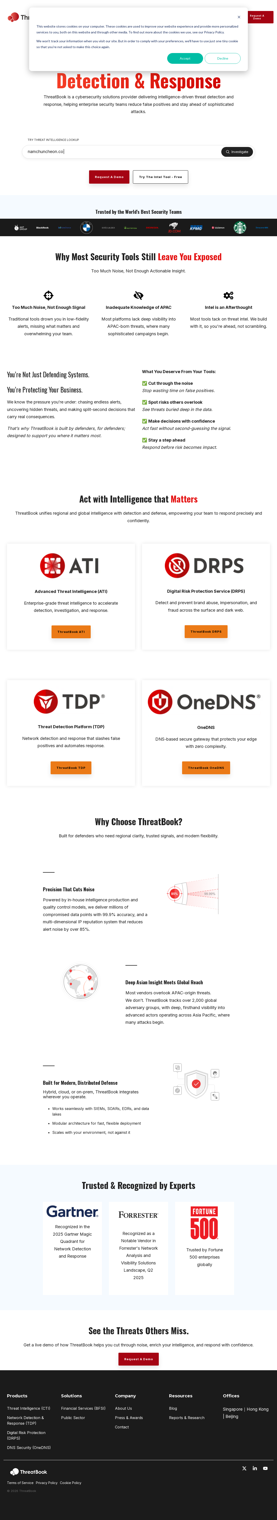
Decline (222, 58)
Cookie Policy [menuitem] (70, 1483)
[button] (245, 1469)
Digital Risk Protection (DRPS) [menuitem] (27, 1435)
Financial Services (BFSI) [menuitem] (83, 1408)
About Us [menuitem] (123, 1408)
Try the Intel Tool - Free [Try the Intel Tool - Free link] (160, 177)
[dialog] (138, 39)
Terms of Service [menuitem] (20, 1483)
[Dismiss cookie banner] (239, 18)
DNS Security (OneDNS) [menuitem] (29, 1447)
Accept (185, 58)
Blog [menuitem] (173, 1408)
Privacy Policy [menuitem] (47, 1483)
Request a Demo (257, 17)
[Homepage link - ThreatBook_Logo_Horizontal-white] (28, 1475)
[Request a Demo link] (109, 177)
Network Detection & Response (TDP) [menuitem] (26, 1420)
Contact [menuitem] (122, 1427)
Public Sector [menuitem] (73, 1417)
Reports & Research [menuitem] (186, 1417)
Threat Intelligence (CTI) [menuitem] (28, 1408)
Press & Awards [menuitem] (129, 1417)
